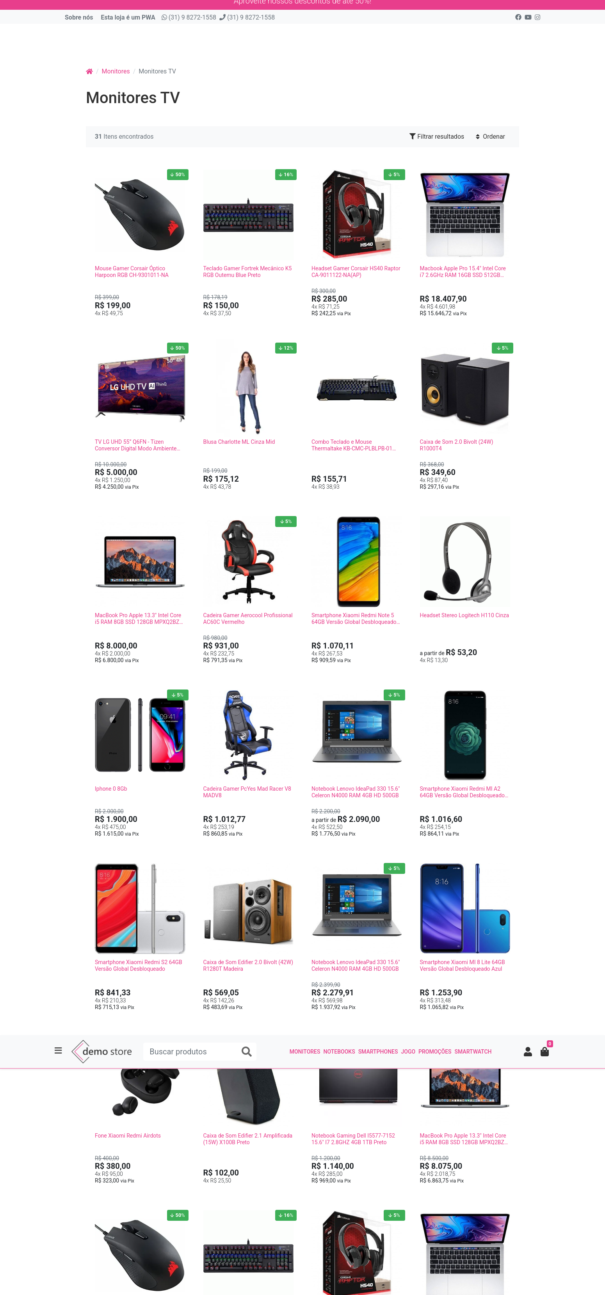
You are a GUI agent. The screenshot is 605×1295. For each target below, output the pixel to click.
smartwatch (473, 44)
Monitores (305, 44)
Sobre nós (79, 21)
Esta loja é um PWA (128, 21)
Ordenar (490, 140)
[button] (528, 43)
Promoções (434, 44)
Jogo (408, 44)
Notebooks (339, 44)
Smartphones (378, 44)
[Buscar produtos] (199, 44)
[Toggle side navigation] (59, 43)
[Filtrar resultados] (593, 640)
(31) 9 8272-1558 (189, 21)
